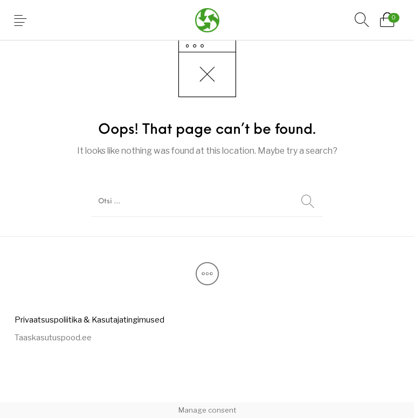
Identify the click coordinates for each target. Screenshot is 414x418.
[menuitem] (89, 319)
